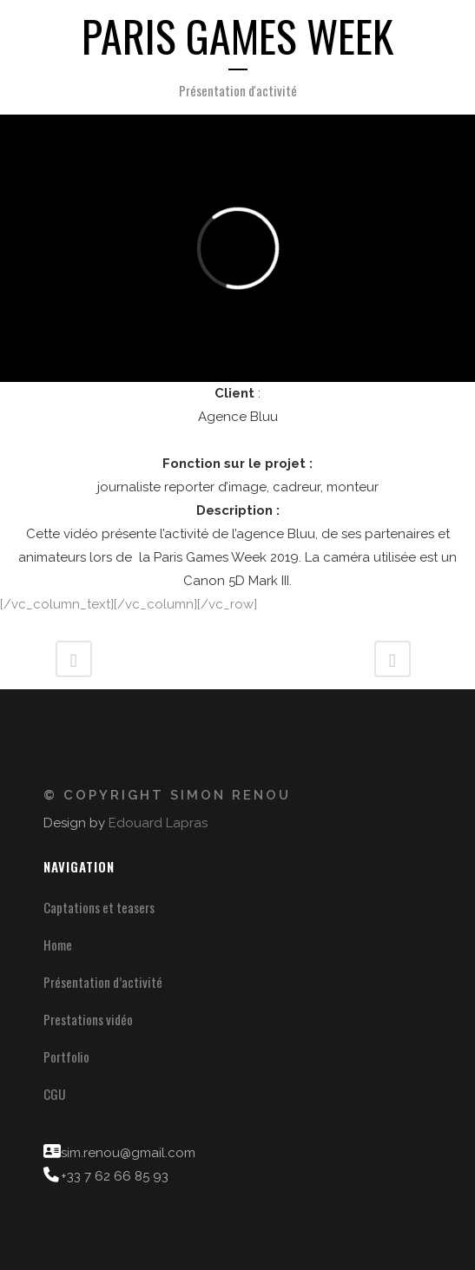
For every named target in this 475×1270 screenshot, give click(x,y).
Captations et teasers (99, 907)
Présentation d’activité (102, 981)
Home (57, 944)
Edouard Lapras (158, 823)
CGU (54, 1093)
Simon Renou (230, 795)
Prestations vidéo (88, 1019)
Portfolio (66, 1056)
